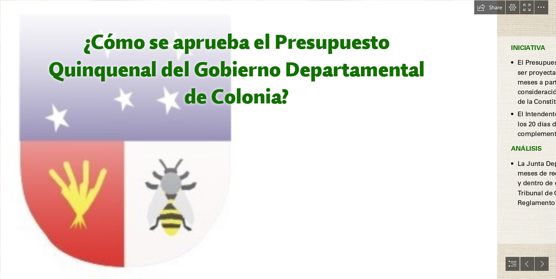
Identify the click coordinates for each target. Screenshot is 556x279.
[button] (489, 7)
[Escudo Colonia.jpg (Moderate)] (248, 139)
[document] (278, 139)
